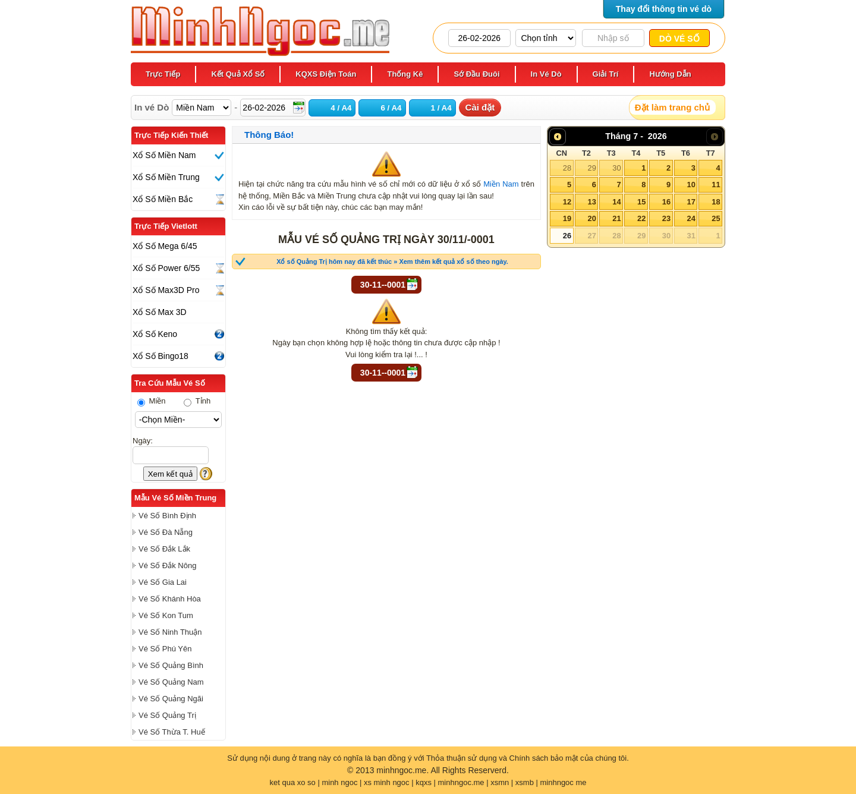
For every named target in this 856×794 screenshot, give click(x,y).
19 (567, 218)
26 (567, 235)
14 (616, 201)
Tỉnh (197, 400)
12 (567, 201)
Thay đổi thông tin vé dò (664, 9)
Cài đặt (480, 107)
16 (666, 201)
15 (641, 201)
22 (641, 218)
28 (567, 167)
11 (716, 184)
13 (591, 201)
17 (691, 201)
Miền (151, 400)
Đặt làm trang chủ (672, 107)
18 (716, 201)
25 (716, 218)
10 (691, 184)
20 (591, 218)
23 (666, 218)
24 (691, 218)
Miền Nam (500, 183)
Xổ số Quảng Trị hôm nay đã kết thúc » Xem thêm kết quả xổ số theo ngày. (392, 261)
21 (616, 218)
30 (616, 167)
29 (591, 167)
